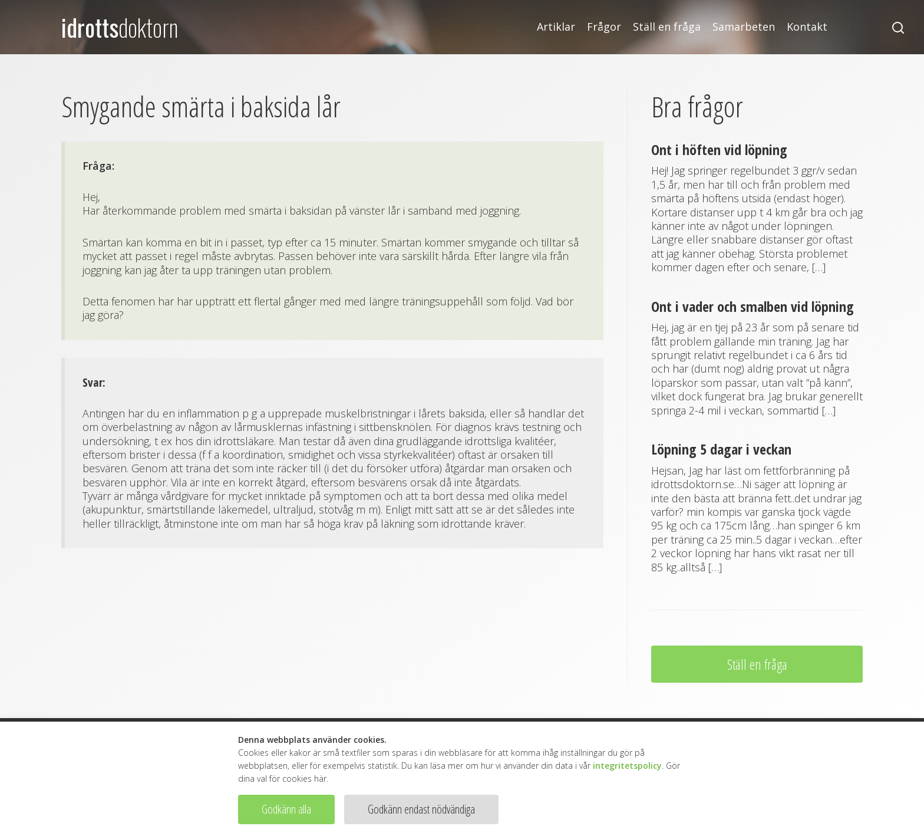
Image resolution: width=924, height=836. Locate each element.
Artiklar (556, 27)
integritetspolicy (627, 765)
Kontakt (807, 27)
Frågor (604, 27)
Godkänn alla (286, 809)
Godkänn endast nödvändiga (421, 809)
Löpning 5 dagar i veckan (721, 449)
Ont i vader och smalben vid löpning (752, 306)
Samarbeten (743, 27)
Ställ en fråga (667, 27)
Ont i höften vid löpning (719, 149)
